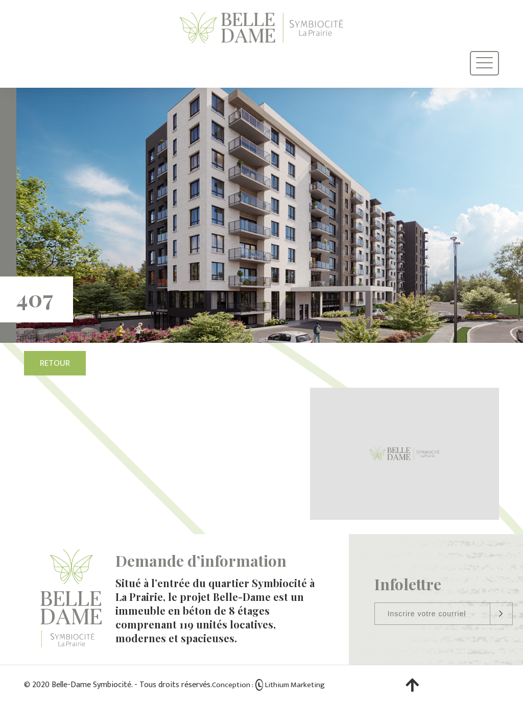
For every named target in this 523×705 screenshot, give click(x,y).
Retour (55, 363)
